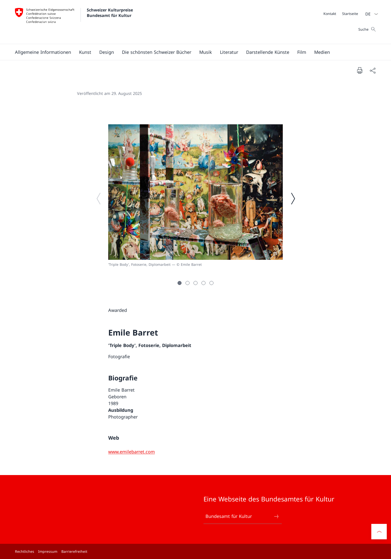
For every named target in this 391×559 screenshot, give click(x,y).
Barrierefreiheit (74, 551)
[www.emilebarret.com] (131, 452)
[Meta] (340, 13)
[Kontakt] (329, 13)
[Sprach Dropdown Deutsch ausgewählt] (370, 14)
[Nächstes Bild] (293, 198)
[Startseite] (350, 13)
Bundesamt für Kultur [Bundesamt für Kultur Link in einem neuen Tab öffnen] (242, 516)
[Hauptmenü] (191, 52)
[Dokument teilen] (372, 70)
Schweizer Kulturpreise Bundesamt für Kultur (110, 12)
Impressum (47, 551)
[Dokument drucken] (359, 70)
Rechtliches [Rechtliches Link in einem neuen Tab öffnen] (24, 551)
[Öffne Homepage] (74, 22)
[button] (43, 52)
